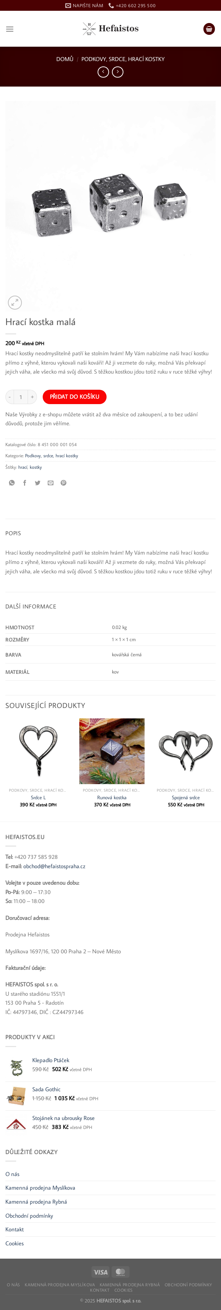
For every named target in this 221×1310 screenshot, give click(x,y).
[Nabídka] (9, 29)
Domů (65, 59)
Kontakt (14, 1229)
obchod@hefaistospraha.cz (54, 866)
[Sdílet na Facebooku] (25, 483)
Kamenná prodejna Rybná (36, 1201)
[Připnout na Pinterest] (64, 483)
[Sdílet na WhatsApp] (12, 483)
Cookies (14, 1243)
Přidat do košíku (74, 396)
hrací (22, 467)
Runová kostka (112, 797)
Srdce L (38, 797)
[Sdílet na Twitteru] (38, 483)
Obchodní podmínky (29, 1215)
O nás (12, 1173)
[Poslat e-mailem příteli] (51, 483)
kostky (36, 467)
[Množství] (21, 397)
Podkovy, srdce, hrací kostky (123, 59)
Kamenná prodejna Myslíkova (40, 1187)
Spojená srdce (186, 797)
